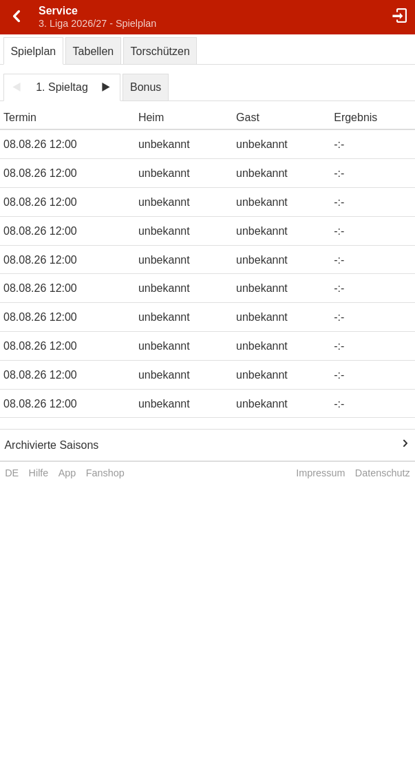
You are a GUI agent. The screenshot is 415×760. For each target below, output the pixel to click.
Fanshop (105, 472)
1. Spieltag (62, 87)
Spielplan (33, 51)
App (67, 472)
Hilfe (39, 472)
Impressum (320, 472)
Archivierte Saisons (51, 445)
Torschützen (160, 51)
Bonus (145, 87)
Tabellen (93, 51)
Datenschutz (382, 472)
